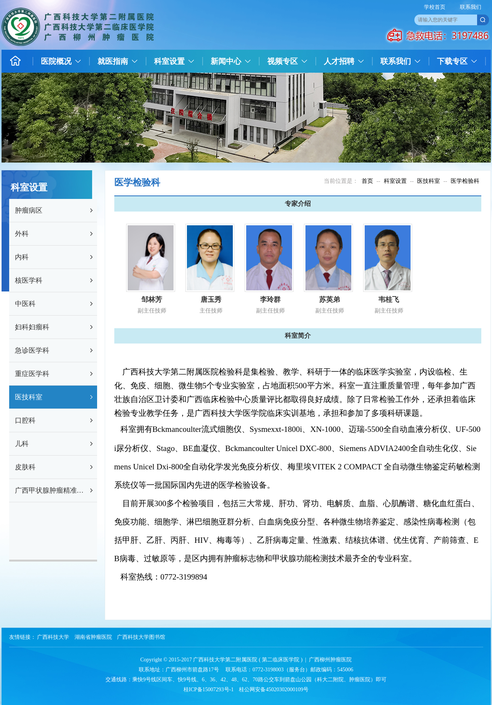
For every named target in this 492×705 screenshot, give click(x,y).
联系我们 (470, 7)
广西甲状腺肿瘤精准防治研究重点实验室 (51, 490)
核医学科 (28, 280)
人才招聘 (339, 61)
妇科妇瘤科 (32, 327)
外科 (22, 234)
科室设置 (169, 61)
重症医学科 (32, 374)
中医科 (25, 304)
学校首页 (434, 7)
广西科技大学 (53, 637)
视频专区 (282, 61)
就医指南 (112, 61)
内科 (22, 257)
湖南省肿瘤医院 (93, 637)
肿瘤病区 (28, 210)
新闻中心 (226, 61)
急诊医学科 (32, 350)
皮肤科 (25, 467)
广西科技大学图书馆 (141, 637)
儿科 (22, 444)
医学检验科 (465, 181)
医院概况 (56, 61)
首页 (367, 181)
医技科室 (28, 397)
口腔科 (25, 420)
